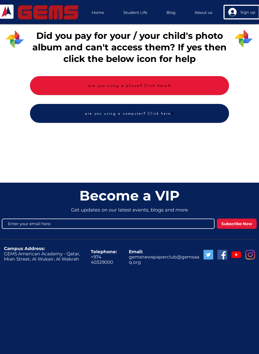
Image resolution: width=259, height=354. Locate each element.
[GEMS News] (236, 255)
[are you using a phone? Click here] (129, 85)
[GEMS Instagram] (250, 255)
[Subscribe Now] (237, 224)
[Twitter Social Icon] (208, 255)
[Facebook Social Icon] (222, 255)
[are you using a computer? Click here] (129, 113)
